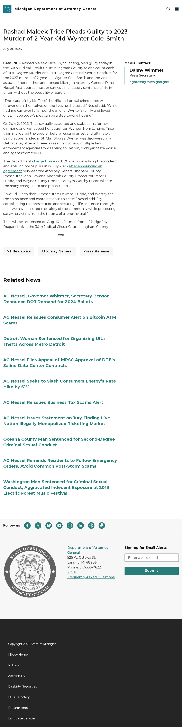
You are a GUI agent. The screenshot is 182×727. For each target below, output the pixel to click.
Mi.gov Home (18, 654)
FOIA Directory (19, 697)
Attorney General (57, 251)
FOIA (71, 572)
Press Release (96, 251)
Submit (151, 571)
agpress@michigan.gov (149, 82)
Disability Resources (22, 686)
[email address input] (152, 558)
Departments (18, 708)
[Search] (168, 9)
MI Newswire (19, 251)
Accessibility (16, 676)
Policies (13, 665)
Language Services (22, 718)
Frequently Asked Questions (91, 577)
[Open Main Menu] (176, 9)
